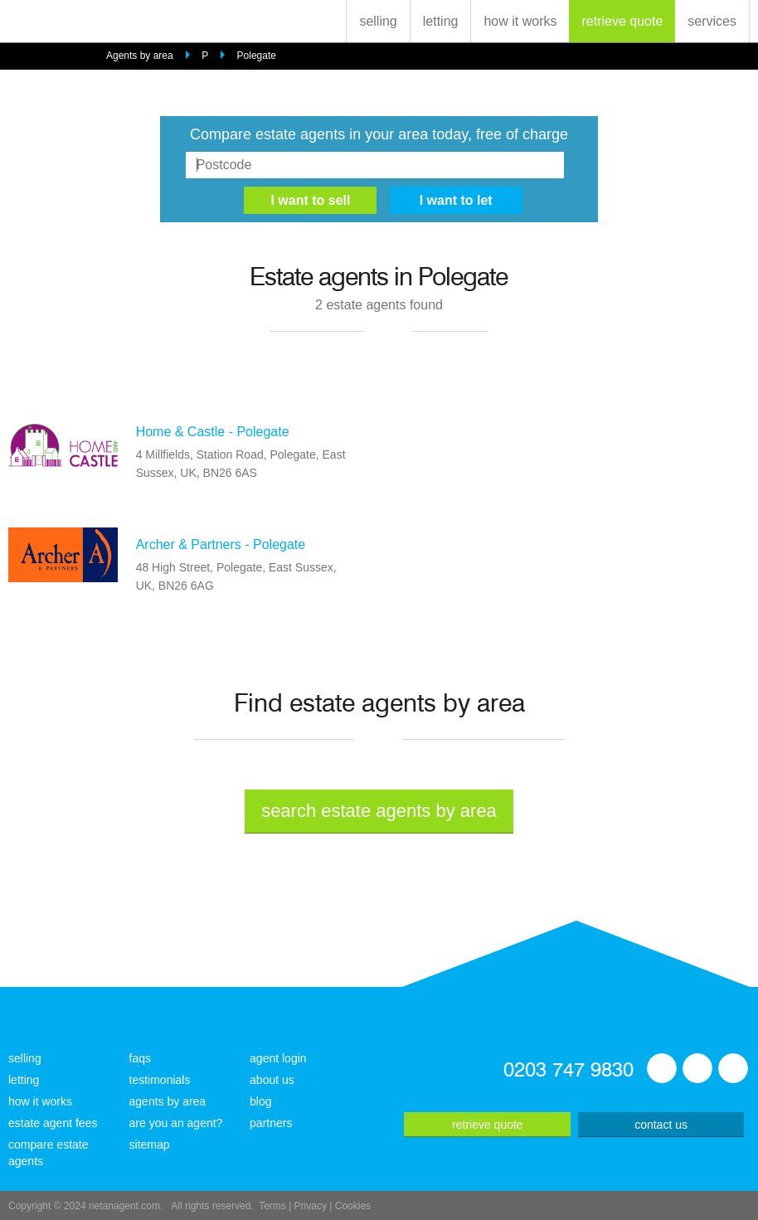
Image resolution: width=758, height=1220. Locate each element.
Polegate (256, 55)
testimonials (160, 1079)
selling (377, 21)
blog (260, 1101)
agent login (278, 1058)
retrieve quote (622, 21)
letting (441, 21)
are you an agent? (176, 1123)
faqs (140, 1058)
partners (271, 1123)
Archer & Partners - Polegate (221, 544)
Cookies (353, 1206)
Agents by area (139, 55)
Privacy (310, 1206)
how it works (519, 21)
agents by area (168, 1101)
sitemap (149, 1144)
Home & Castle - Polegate (212, 432)
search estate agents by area (379, 810)
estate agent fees (52, 1123)
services (712, 21)
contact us (661, 1124)
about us (272, 1079)
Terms (272, 1206)
